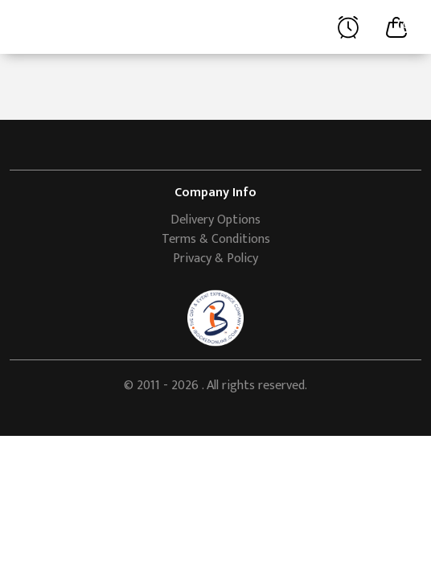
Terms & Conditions (216, 239)
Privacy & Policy (215, 258)
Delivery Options (215, 220)
